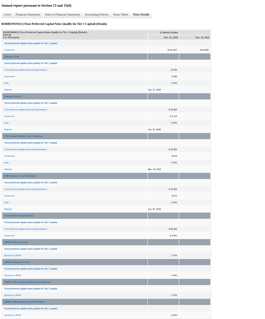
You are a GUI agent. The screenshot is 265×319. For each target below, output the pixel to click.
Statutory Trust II (12, 96)
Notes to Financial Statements (62, 14)
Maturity (8, 90)
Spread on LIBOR (12, 255)
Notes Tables (120, 14)
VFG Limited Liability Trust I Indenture (23, 136)
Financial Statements (28, 14)
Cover (7, 14)
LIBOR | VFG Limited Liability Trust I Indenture (27, 282)
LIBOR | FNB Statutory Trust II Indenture (24, 302)
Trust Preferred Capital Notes (18, 216)
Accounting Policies (96, 14)
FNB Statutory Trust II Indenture (20, 176)
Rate (6, 83)
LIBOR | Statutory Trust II (16, 262)
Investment (9, 50)
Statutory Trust (11, 56)
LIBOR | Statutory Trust (16, 242)
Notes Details (141, 14)
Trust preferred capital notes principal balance (25, 70)
